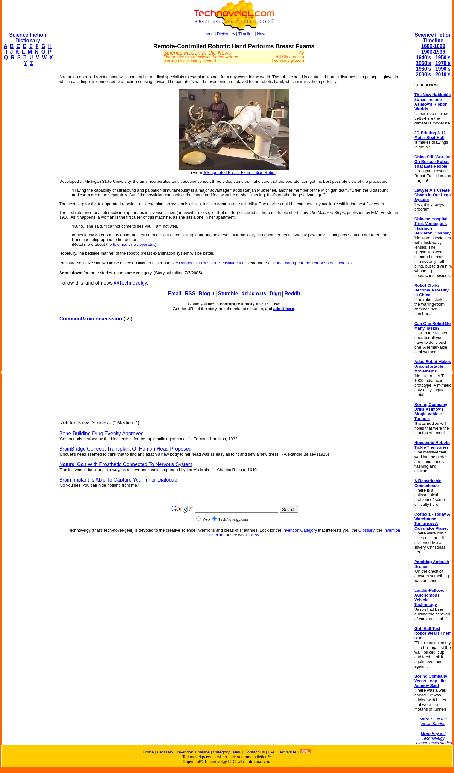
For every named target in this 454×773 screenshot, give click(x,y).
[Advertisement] (27, 165)
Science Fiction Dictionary (27, 37)
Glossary (366, 530)
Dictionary (226, 34)
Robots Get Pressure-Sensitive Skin (211, 263)
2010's (443, 74)
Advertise (287, 752)
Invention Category (299, 530)
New (261, 34)
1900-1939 (433, 52)
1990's (443, 69)
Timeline (246, 34)
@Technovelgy (130, 283)
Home (208, 34)
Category (221, 752)
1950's (443, 57)
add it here (283, 308)
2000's (423, 74)
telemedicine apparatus (134, 244)
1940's (423, 57)
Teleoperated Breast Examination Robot (239, 172)
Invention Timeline (193, 752)
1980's (423, 69)
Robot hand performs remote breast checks (312, 263)
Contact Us (254, 752)
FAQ (272, 752)
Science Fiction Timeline (433, 37)
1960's (423, 63)
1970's (443, 63)
